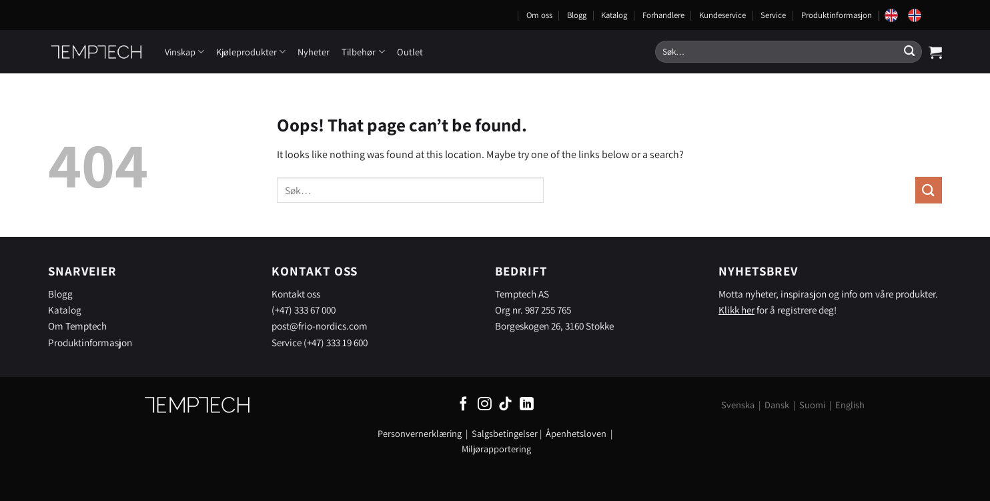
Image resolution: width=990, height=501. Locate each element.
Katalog (614, 15)
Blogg (576, 15)
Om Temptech (77, 325)
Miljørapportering (496, 448)
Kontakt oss (296, 293)
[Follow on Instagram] (485, 404)
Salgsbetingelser (505, 433)
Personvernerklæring (420, 433)
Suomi (812, 404)
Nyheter (314, 51)
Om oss (539, 15)
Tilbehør (363, 51)
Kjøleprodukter (251, 51)
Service (773, 15)
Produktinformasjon (836, 15)
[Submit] (909, 52)
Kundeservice (722, 15)
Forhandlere (663, 15)
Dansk (777, 404)
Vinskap (184, 51)
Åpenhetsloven (576, 433)
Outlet (410, 51)
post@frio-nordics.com (320, 325)
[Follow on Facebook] (463, 404)
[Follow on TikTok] (505, 404)
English (850, 404)
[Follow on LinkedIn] (527, 404)
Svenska (738, 404)
